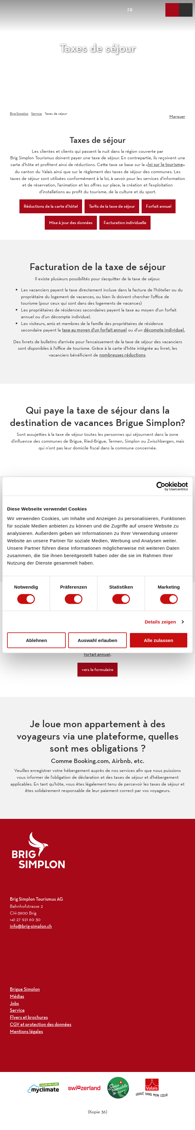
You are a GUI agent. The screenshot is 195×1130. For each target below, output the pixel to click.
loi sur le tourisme (165, 164)
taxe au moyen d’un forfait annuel (94, 330)
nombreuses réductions (122, 355)
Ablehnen (36, 640)
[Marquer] (177, 114)
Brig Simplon (19, 114)
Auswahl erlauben (97, 640)
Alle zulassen (158, 640)
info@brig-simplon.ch (31, 926)
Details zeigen (160, 621)
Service (36, 114)
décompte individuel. (164, 330)
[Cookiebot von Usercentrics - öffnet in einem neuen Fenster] (161, 486)
